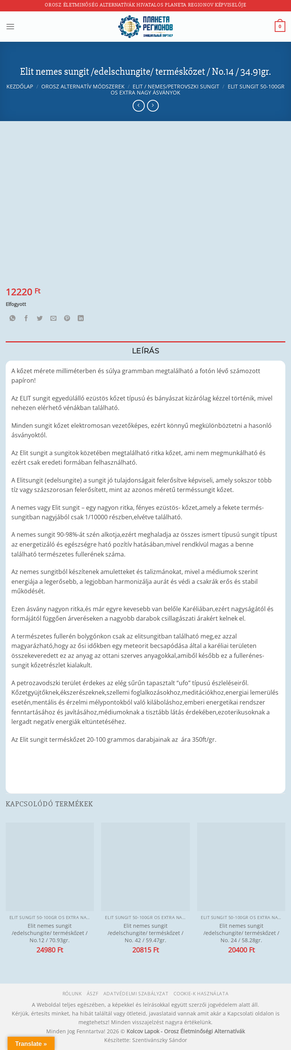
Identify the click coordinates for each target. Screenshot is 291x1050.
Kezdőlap (19, 86)
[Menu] (10, 26)
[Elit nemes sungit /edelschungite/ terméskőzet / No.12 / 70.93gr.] (50, 867)
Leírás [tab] (145, 350)
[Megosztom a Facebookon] (26, 318)
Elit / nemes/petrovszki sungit (176, 86)
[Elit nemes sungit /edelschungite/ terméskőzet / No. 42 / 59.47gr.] (145, 867)
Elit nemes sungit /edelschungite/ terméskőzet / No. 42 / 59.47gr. (145, 932)
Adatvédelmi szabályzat (135, 993)
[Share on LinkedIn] (81, 318)
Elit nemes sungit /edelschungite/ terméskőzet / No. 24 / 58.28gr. (241, 932)
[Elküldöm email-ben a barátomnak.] (53, 318)
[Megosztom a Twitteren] (40, 318)
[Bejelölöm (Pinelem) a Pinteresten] (67, 318)
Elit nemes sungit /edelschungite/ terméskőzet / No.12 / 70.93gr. (50, 932)
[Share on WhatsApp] (12, 318)
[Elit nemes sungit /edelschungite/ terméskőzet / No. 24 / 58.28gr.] (241, 867)
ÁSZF (92, 993)
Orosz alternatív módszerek (83, 86)
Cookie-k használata (201, 993)
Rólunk (72, 993)
